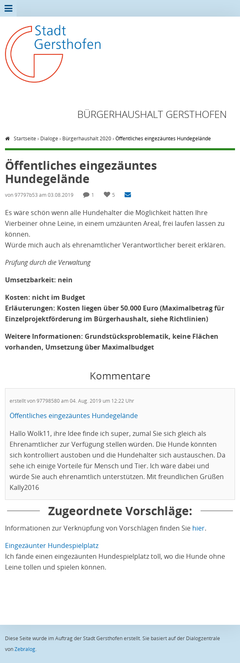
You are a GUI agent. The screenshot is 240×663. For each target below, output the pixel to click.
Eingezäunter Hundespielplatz (51, 545)
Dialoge (49, 138)
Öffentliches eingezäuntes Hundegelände (163, 138)
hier (198, 528)
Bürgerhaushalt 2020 (86, 138)
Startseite (25, 138)
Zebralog (25, 649)
